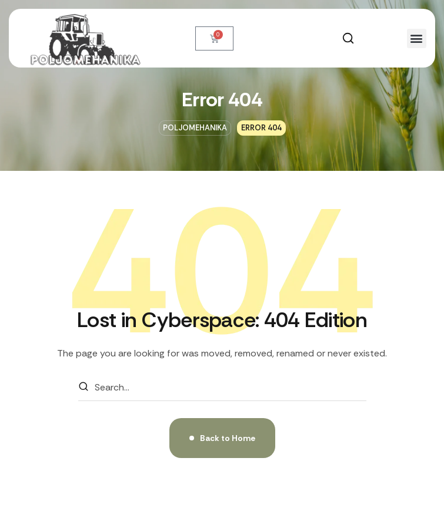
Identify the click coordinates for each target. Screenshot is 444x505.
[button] (348, 38)
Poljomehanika (195, 128)
